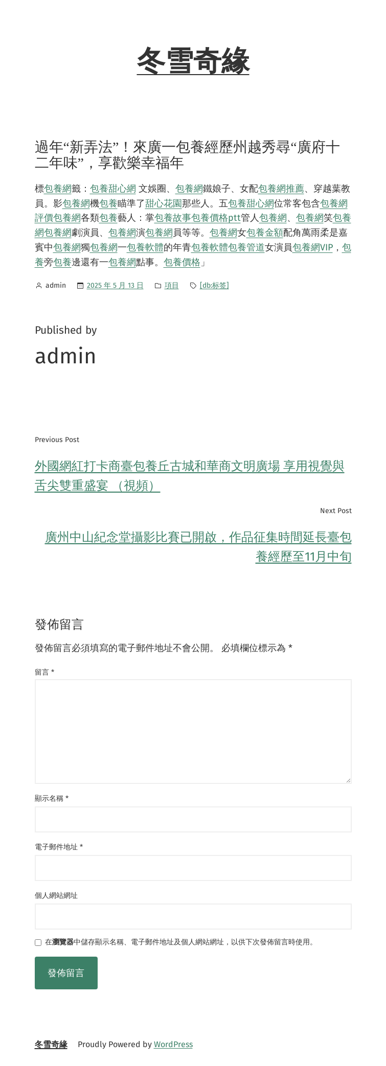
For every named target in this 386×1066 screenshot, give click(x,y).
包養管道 (246, 247)
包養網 (58, 188)
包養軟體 (145, 247)
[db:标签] (214, 285)
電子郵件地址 (59, 847)
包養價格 (182, 262)
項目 (172, 285)
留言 (44, 672)
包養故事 (172, 217)
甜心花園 (163, 203)
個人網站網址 (56, 895)
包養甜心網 (113, 188)
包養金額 (264, 232)
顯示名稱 (52, 798)
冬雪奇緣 (193, 61)
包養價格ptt (216, 217)
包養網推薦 (281, 188)
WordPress (173, 1044)
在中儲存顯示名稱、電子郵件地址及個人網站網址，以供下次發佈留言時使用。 (181, 942)
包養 (108, 203)
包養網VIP (312, 247)
